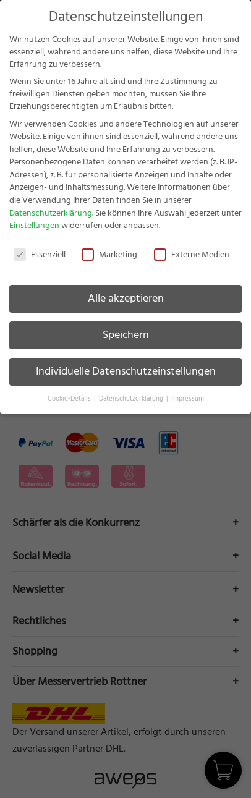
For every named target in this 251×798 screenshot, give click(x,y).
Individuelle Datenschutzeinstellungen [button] (126, 371)
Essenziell (40, 254)
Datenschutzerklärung (50, 213)
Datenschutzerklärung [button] (132, 398)
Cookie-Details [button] (70, 398)
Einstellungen (34, 225)
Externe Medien (191, 254)
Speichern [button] (126, 335)
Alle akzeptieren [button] (126, 298)
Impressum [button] (187, 398)
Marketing (109, 254)
